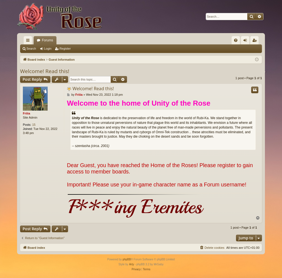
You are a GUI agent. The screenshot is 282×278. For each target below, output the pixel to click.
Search (31, 48)
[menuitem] (236, 40)
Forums (47, 40)
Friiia (26, 113)
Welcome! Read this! (44, 71)
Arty (131, 264)
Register (65, 48)
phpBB (127, 259)
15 (34, 124)
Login (47, 48)
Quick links (29, 41)
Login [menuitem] (246, 41)
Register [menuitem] (256, 41)
